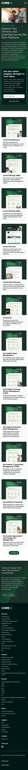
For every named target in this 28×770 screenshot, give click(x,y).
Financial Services (6, 662)
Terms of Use (4, 761)
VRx (2, 650)
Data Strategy (5, 632)
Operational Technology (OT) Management (13, 697)
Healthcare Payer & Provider (9, 664)
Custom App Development (8, 630)
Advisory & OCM (5, 619)
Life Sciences (5, 666)
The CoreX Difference (7, 711)
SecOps (3, 699)
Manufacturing (5, 668)
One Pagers (4, 732)
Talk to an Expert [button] (9, 595)
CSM (2, 686)
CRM (2, 684)
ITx (2, 695)
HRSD (2, 690)
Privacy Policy (5, 765)
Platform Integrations (7, 641)
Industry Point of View (7, 657)
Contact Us (4, 739)
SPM (2, 704)
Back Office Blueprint (7, 628)
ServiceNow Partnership (8, 713)
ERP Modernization (6, 634)
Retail (3, 671)
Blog (2, 723)
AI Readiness (4, 625)
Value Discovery (5, 648)
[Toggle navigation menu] (25, 3)
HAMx (3, 637)
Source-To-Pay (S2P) (7, 702)
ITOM (2, 693)
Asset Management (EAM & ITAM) (10, 682)
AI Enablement (5, 616)
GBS (2, 688)
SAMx (2, 643)
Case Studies (5, 725)
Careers (3, 715)
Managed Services (6, 623)
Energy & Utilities (6, 659)
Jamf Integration (6, 639)
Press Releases (5, 727)
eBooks (3, 729)
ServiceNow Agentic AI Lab (8, 646)
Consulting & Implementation (9, 621)
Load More (14, 553)
